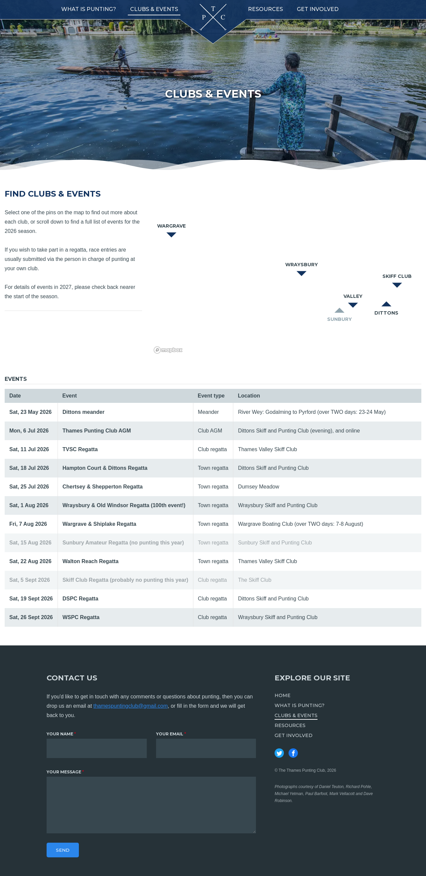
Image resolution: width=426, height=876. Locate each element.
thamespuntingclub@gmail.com (131, 706)
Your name (60, 733)
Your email (169, 733)
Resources (265, 9)
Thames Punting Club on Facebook (293, 753)
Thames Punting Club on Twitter (279, 753)
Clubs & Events (154, 9)
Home (283, 695)
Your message (64, 771)
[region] (284, 272)
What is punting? (88, 9)
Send (63, 850)
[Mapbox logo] (168, 350)
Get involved (317, 9)
